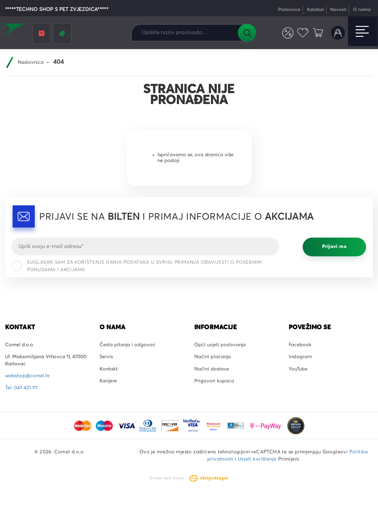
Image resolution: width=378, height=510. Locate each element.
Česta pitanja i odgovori (127, 345)
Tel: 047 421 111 (21, 387)
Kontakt (109, 369)
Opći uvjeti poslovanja (220, 345)
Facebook (300, 345)
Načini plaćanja (212, 356)
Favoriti (303, 33)
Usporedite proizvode (288, 33)
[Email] (145, 246)
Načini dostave (211, 369)
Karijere (108, 381)
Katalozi (315, 10)
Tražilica (247, 33)
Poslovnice (289, 10)
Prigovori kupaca (214, 381)
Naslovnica (31, 62)
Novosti (338, 10)
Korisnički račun (338, 33)
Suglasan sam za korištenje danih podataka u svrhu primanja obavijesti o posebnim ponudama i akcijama (136, 266)
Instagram (300, 356)
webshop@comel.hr (27, 376)
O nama (362, 10)
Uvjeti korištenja (257, 459)
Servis (106, 356)
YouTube (298, 369)
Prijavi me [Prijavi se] (334, 247)
